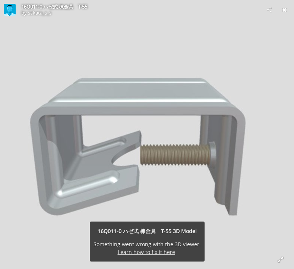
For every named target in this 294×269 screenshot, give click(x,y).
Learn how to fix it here (146, 252)
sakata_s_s (39, 12)
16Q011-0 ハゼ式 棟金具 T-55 (54, 6)
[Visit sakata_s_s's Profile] (10, 10)
